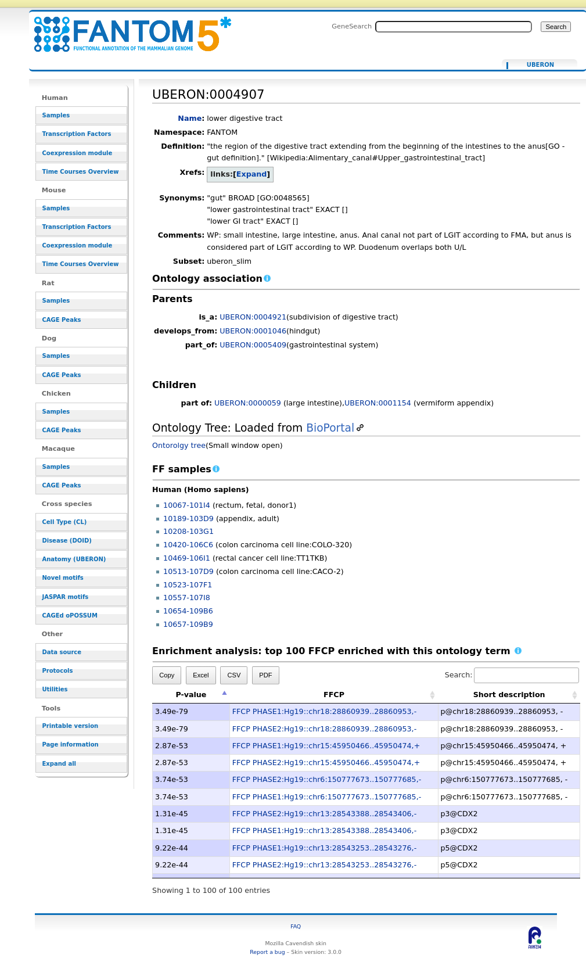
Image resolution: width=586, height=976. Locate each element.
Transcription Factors (76, 134)
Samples (56, 115)
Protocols (57, 671)
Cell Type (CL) (64, 522)
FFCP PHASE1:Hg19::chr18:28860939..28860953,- (324, 711)
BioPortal (330, 428)
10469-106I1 (186, 558)
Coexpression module (77, 153)
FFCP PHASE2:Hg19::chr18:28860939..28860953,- (324, 728)
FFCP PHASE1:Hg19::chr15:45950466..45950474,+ (326, 745)
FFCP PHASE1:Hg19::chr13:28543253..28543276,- (324, 848)
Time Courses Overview (80, 171)
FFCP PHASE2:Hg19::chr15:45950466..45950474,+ (326, 762)
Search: (512, 674)
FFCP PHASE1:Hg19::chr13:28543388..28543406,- (324, 830)
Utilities (54, 689)
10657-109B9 (188, 624)
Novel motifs (62, 578)
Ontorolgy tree (179, 445)
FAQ (295, 926)
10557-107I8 (186, 597)
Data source (61, 652)
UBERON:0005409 (253, 344)
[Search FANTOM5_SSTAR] (453, 27)
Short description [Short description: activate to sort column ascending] (509, 694)
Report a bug (267, 952)
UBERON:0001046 (253, 330)
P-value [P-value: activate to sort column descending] (190, 694)
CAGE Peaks (61, 320)
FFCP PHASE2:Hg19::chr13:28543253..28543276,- (324, 864)
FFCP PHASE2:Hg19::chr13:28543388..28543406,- (324, 813)
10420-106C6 (188, 544)
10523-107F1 (187, 584)
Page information (70, 744)
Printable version (70, 726)
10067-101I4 (186, 505)
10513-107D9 (188, 571)
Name (190, 118)
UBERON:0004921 (253, 317)
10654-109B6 (188, 611)
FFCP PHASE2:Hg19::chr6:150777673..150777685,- (326, 779)
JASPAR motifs (65, 597)
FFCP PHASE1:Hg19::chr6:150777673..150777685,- (326, 796)
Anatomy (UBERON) (74, 559)
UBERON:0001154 (377, 403)
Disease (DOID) (66, 540)
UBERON (540, 65)
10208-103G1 (188, 531)
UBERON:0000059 (247, 403)
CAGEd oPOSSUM (69, 615)
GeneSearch (352, 26)
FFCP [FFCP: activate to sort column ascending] (333, 694)
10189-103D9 (188, 518)
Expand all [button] (59, 763)
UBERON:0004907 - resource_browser (125, 27)
